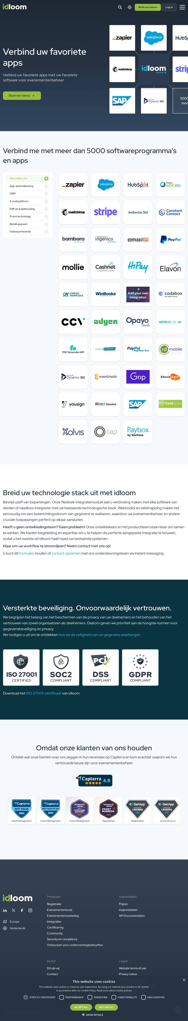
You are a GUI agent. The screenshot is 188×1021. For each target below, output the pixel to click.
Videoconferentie (20, 231)
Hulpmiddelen (128, 910)
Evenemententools (59, 910)
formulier (26, 553)
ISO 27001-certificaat (43, 693)
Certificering (55, 927)
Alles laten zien (19, 178)
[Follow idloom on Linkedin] (5, 911)
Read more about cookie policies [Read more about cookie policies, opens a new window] (114, 990)
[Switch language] (129, 7)
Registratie (54, 904)
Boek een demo (22, 95)
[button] (11, 921)
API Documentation (132, 916)
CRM (13, 193)
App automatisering (21, 186)
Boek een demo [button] (147, 7)
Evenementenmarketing (63, 916)
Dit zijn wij (53, 968)
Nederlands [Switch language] (14, 928)
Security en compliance (62, 939)
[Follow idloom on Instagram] (30, 911)
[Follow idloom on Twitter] (13, 911)
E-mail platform (19, 201)
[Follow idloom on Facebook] (22, 911)
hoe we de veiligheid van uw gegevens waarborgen (99, 634)
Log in (169, 7)
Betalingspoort (18, 224)
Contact (52, 974)
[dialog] (94, 998)
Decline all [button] (106, 1007)
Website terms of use (132, 968)
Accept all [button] (81, 1007)
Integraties (54, 922)
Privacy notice (128, 974)
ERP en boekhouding (22, 209)
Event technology (20, 216)
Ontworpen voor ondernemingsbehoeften (75, 945)
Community (55, 933)
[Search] (120, 7)
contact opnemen (66, 553)
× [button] (183, 980)
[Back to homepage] (17, 900)
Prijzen (123, 904)
